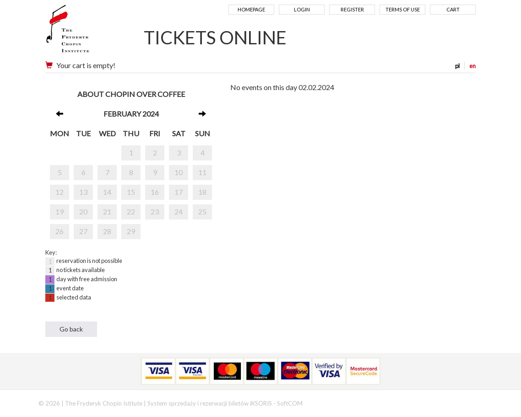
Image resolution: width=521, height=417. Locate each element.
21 (107, 211)
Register (352, 9)
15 (131, 191)
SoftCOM (290, 403)
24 (178, 211)
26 (59, 231)
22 (131, 211)
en (472, 66)
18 (202, 191)
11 (202, 172)
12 (59, 191)
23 (155, 211)
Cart (453, 9)
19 (59, 211)
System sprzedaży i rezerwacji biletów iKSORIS (209, 403)
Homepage (251, 9)
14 (107, 191)
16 (155, 191)
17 (178, 191)
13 (83, 191)
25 (202, 211)
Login (302, 9)
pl (457, 66)
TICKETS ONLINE (215, 37)
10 (178, 172)
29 (131, 231)
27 (83, 231)
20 (83, 211)
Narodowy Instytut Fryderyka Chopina (85, 32)
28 (107, 231)
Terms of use (402, 9)
